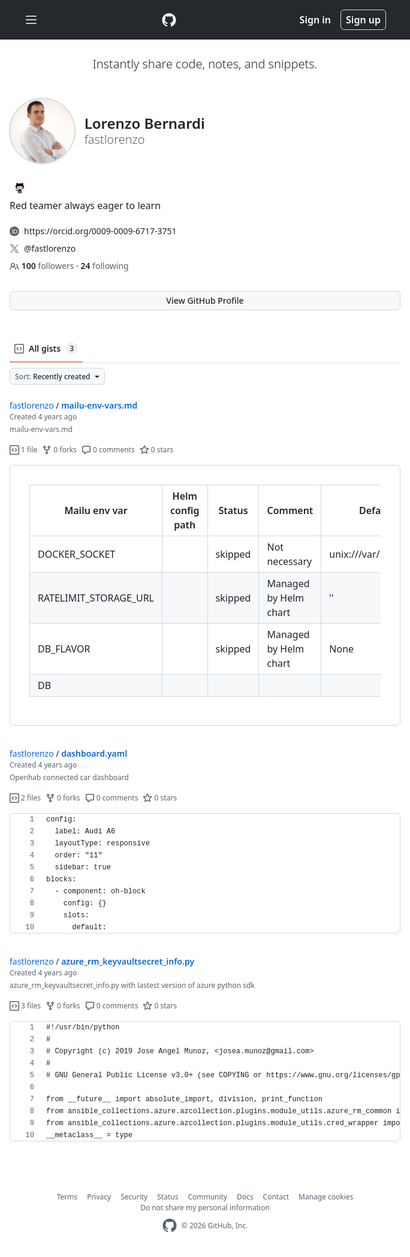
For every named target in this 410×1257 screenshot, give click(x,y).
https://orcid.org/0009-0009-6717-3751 (100, 231)
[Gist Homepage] (169, 20)
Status (167, 1197)
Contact (276, 1197)
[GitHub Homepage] (169, 1225)
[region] (205, 596)
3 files (25, 1006)
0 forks (59, 450)
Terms (67, 1197)
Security (133, 1197)
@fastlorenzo (50, 248)
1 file (23, 450)
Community (207, 1197)
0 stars (157, 450)
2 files (25, 798)
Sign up (363, 19)
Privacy (99, 1197)
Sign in (315, 19)
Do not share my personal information (205, 1207)
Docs (245, 1197)
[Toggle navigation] (31, 20)
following (104, 265)
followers (43, 265)
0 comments (108, 450)
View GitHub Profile (204, 300)
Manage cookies (326, 1197)
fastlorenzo (32, 405)
